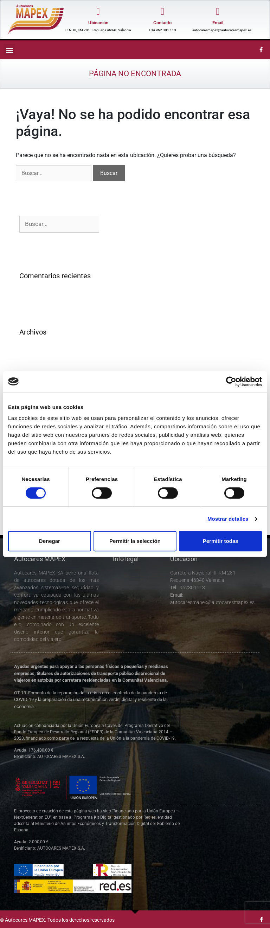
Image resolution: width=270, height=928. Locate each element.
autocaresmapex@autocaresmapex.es (221, 30)
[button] (9, 50)
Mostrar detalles (228, 519)
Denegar (49, 541)
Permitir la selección (135, 541)
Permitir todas (220, 541)
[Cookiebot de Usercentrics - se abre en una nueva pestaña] (231, 381)
